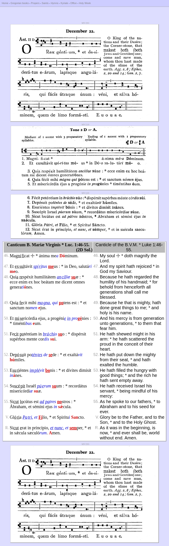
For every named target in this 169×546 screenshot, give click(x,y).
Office (73, 3)
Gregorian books (20, 3)
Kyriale (64, 3)
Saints (45, 3)
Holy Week (85, 3)
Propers (35, 3)
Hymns (55, 3)
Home (5, 3)
